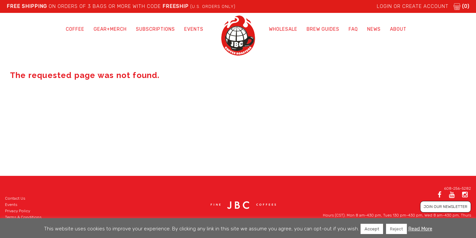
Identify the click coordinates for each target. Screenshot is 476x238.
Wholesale (283, 29)
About (398, 29)
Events (193, 29)
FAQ (353, 29)
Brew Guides (323, 29)
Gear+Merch (110, 29)
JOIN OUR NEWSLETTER (445, 206)
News (374, 29)
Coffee (75, 29)
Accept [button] (372, 228)
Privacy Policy (17, 211)
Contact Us (15, 198)
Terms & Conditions (23, 217)
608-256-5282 (457, 188)
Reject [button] (396, 228)
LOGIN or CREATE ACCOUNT (413, 6)
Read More (420, 229)
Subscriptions (155, 29)
